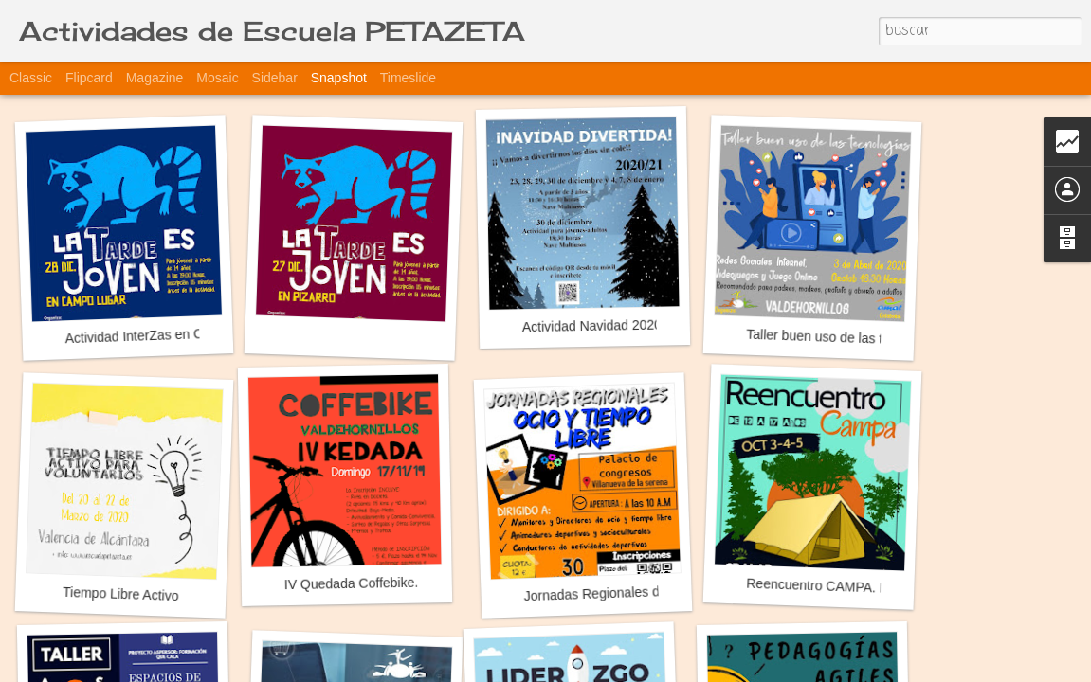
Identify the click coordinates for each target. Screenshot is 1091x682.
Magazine (155, 77)
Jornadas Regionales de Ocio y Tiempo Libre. (657, 591)
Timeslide (408, 77)
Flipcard (89, 77)
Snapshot (339, 77)
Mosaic (217, 77)
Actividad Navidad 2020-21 (602, 325)
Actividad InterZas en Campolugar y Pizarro (192, 334)
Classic (30, 77)
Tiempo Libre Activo (121, 593)
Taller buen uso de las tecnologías (846, 338)
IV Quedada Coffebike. (351, 583)
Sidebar (275, 77)
